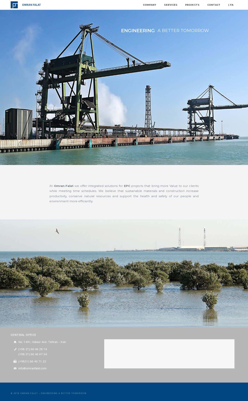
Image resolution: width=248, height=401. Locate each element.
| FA (230, 4)
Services (170, 4)
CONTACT (214, 4)
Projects (192, 4)
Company (150, 4)
